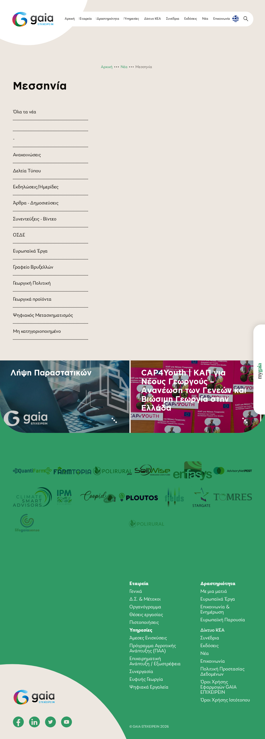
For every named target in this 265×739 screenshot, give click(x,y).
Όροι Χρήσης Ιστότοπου (225, 700)
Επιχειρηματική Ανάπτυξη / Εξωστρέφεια (155, 661)
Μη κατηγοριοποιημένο (37, 331)
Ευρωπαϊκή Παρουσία (222, 620)
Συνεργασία (141, 671)
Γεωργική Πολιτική (32, 283)
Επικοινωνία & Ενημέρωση (215, 609)
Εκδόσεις (190, 19)
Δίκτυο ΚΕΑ (152, 19)
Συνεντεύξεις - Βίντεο (34, 219)
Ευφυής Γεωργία (146, 679)
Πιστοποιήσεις (144, 622)
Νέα (205, 19)
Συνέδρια (172, 19)
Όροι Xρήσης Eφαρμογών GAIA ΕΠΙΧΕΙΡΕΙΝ (218, 687)
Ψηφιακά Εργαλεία (148, 687)
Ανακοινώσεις (27, 155)
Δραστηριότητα (108, 19)
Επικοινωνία (221, 19)
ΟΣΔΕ (19, 235)
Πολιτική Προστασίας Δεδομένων (222, 672)
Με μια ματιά (213, 591)
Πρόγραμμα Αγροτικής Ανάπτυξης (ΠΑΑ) (152, 648)
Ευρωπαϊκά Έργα (30, 251)
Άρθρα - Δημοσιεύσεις (35, 203)
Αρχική (70, 19)
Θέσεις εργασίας (146, 614)
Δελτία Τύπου (27, 171)
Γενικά (135, 591)
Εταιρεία (86, 19)
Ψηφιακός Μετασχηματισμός (43, 315)
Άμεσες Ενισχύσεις (148, 638)
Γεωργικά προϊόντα (32, 299)
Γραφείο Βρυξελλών (33, 267)
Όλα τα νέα (24, 112)
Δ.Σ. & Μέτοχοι (145, 599)
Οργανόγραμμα (145, 607)
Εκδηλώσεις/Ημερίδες (35, 187)
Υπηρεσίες (131, 19)
